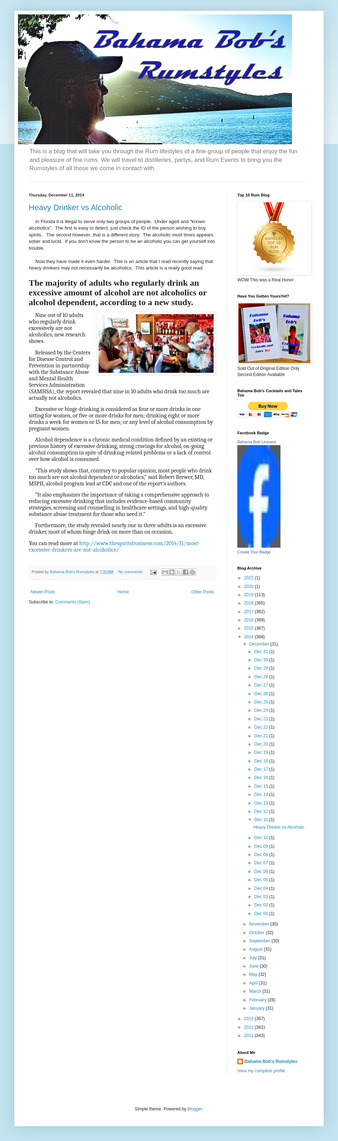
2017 (249, 611)
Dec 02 (261, 904)
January (257, 1008)
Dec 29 (261, 668)
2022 (249, 577)
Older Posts (202, 591)
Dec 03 (261, 896)
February (258, 999)
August (256, 949)
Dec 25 (261, 702)
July (253, 957)
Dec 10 (261, 837)
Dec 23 (261, 718)
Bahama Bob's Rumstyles (271, 1061)
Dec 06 (261, 871)
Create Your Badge (254, 552)
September (260, 940)
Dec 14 (261, 794)
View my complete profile (261, 1070)
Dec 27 (261, 685)
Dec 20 (261, 744)
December (259, 644)
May (254, 974)
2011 (249, 1035)
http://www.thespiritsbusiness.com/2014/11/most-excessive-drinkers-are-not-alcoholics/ (114, 546)
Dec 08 (261, 854)
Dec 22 (261, 727)
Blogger (194, 1108)
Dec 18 (261, 761)
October (257, 932)
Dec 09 (261, 846)
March (255, 991)
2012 (249, 1027)
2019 (249, 594)
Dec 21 (261, 735)
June (254, 966)
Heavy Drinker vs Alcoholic (75, 207)
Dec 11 (261, 819)
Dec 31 (261, 651)
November (259, 924)
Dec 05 (261, 879)
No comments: (131, 572)
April (254, 983)
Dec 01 (261, 913)
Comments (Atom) (72, 602)
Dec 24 (261, 710)
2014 (249, 636)
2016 (249, 619)
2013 (249, 1018)
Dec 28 (261, 676)
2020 (249, 586)
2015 (249, 628)
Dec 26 (261, 693)
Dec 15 (261, 786)
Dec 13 (261, 803)
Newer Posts (43, 591)
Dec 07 (261, 862)
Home (123, 591)
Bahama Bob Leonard (256, 442)
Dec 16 (261, 777)
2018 (249, 603)
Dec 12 (261, 811)
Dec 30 (261, 659)
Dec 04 (261, 888)
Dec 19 (261, 752)
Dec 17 (261, 769)
